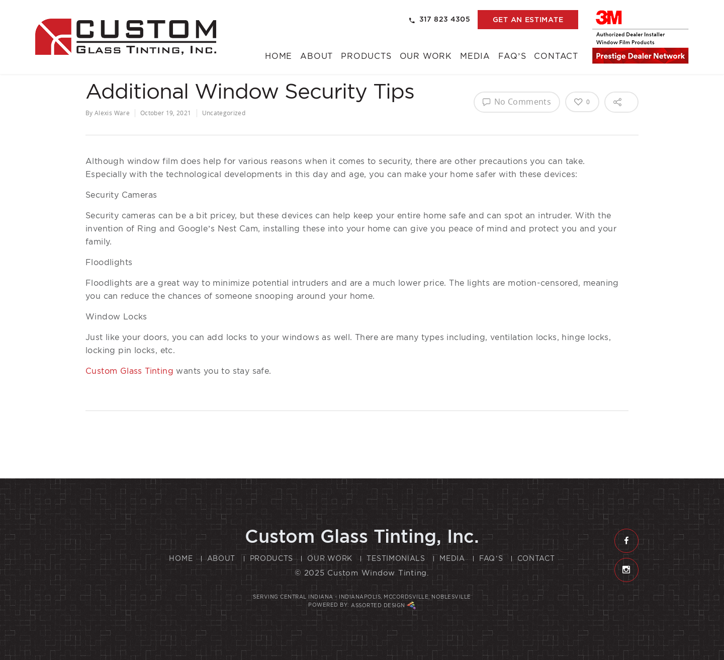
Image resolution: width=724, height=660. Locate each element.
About (316, 56)
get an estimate (528, 20)
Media (475, 56)
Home (278, 56)
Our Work (426, 56)
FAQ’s (512, 56)
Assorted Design (383, 606)
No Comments (517, 101)
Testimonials (396, 558)
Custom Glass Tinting (129, 371)
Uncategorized (224, 113)
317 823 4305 (439, 19)
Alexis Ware (112, 113)
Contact (556, 56)
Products (366, 56)
